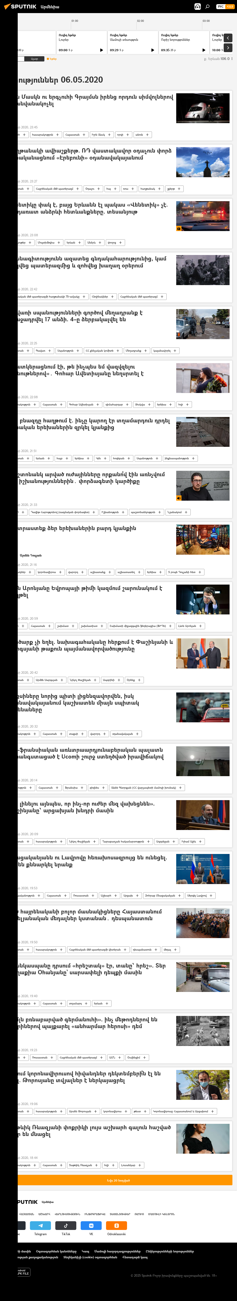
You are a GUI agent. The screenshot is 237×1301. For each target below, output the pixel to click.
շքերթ (171, 188)
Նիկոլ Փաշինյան (80, 680)
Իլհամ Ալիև (189, 841)
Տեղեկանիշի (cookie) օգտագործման (90, 1257)
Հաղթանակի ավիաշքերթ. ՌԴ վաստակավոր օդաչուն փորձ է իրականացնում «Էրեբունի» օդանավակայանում (89, 154)
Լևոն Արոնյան (187, 626)
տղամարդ (75, 1003)
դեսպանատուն (142, 949)
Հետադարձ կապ (135, 1257)
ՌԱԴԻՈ (14, 512)
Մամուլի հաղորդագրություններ (117, 1251)
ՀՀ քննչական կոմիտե (99, 350)
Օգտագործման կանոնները (56, 1251)
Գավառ (40, 350)
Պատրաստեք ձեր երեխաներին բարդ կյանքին (71, 528)
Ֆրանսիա (71, 787)
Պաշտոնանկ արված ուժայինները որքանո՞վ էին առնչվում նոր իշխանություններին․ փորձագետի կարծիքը (86, 478)
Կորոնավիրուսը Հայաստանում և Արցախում (180, 1111)
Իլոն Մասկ (98, 134)
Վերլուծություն (67, 1214)
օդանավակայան (122, 734)
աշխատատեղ (126, 572)
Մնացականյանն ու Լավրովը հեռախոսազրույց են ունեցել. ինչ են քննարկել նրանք (87, 861)
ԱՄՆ (112, 1057)
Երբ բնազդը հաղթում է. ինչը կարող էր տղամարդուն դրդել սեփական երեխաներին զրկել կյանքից (88, 424)
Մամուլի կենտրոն (161, 1214)
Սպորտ (14, 626)
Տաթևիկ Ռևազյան (80, 1165)
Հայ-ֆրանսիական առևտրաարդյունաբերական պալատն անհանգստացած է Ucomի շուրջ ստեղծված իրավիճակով (85, 753)
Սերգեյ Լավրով (197, 895)
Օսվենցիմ (133, 1057)
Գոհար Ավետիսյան (81, 404)
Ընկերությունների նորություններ (170, 1251)
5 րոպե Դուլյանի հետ (181, 572)
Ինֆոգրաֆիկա (95, 1214)
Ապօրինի (109, 680)
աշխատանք (97, 572)
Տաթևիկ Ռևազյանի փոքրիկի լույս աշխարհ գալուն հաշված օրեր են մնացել (89, 1131)
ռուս (125, 188)
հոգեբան (118, 458)
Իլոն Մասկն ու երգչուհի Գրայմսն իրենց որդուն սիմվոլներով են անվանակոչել (90, 100)
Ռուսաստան (81, 895)
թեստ (137, 1111)
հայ (108, 188)
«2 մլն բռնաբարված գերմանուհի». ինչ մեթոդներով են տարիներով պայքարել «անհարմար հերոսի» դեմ (82, 1023)
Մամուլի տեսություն (124, 39)
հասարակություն (42, 134)
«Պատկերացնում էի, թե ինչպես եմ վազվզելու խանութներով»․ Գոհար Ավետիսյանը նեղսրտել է (75, 370)
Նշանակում (174, 512)
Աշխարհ (14, 134)
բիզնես (94, 787)
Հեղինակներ (100, 296)
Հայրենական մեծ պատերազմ (54, 188)
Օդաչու (89, 188)
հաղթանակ (148, 188)
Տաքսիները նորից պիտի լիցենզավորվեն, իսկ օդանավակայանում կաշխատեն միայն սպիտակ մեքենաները (73, 702)
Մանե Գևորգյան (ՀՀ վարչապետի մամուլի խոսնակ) (143, 787)
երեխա (161, 404)
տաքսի (73, 734)
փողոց (112, 242)
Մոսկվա (140, 404)
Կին (98, 458)
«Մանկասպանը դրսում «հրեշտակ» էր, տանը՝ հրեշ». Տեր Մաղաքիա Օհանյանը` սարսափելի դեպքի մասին (86, 969)
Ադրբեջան (162, 841)
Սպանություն (65, 350)
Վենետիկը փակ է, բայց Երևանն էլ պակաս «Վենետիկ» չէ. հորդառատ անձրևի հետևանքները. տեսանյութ (87, 208)
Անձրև (91, 242)
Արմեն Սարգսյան (47, 680)
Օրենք (131, 680)
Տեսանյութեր (17, 242)
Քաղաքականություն (22, 895)
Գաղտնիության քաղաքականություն (31, 1257)
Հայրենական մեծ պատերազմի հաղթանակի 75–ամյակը (44, 296)
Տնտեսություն (17, 787)
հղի (180, 404)
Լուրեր (64, 39)
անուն (139, 134)
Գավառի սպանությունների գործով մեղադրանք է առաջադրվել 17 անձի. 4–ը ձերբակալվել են (75, 316)
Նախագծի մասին (18, 1251)
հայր (60, 458)
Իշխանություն (110, 512)
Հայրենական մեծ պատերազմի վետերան (95, 949)
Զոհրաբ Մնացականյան (160, 895)
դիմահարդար (114, 404)
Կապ (85, 1251)
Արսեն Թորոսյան (80, 1111)
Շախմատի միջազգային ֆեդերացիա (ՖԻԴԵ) (138, 626)
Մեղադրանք (133, 350)
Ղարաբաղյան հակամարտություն (123, 841)
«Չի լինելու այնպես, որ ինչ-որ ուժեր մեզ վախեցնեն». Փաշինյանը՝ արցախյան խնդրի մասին (81, 807)
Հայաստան (72, 134)
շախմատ (63, 626)
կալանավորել (162, 350)
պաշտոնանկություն (143, 512)
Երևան (71, 242)
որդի (120, 134)
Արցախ (128, 895)
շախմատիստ (89, 626)
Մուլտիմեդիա (46, 242)
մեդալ (167, 949)
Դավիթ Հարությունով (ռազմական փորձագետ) (60, 512)
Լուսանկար (128, 1165)
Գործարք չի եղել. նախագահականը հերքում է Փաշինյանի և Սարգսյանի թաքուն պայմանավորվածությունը (90, 645)
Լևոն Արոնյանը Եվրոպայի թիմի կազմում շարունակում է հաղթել (84, 592)
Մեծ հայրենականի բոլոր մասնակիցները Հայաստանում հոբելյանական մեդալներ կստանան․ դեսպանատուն (84, 915)
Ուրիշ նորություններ (175, 39)
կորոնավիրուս (47, 572)
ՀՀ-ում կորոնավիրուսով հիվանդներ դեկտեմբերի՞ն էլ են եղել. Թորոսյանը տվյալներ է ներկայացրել (84, 1077)
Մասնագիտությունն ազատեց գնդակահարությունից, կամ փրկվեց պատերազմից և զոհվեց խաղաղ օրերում (86, 262)
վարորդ (73, 572)
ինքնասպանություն (177, 458)
